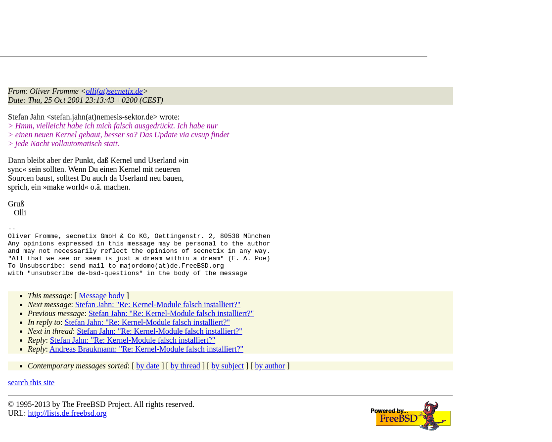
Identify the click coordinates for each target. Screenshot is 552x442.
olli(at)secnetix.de (114, 91)
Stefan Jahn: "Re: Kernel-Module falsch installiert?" (157, 315)
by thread (185, 376)
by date (148, 376)
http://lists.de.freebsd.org (67, 423)
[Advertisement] (188, 30)
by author (270, 376)
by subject (228, 376)
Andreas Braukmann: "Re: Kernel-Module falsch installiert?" (146, 359)
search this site (31, 393)
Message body (102, 306)
